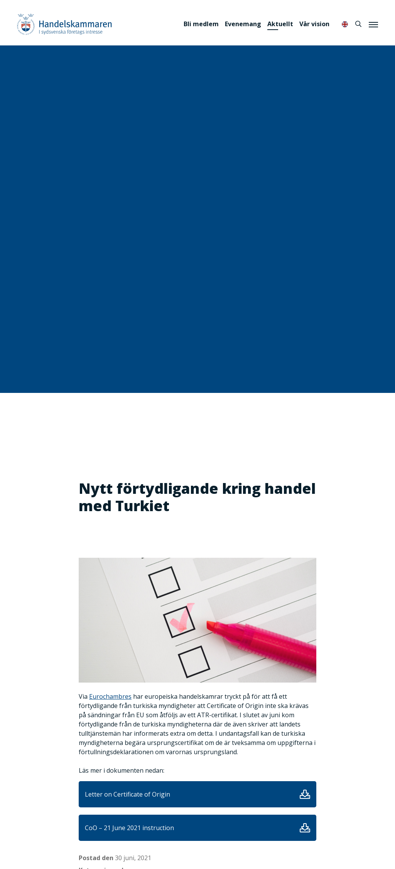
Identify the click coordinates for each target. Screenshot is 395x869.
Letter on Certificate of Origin (127, 794)
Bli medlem (201, 24)
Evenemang (243, 24)
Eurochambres (110, 696)
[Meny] (373, 24)
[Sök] (358, 24)
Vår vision (314, 24)
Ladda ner (305, 794)
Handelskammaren (64, 24)
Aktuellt (280, 24)
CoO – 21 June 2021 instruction (129, 828)
